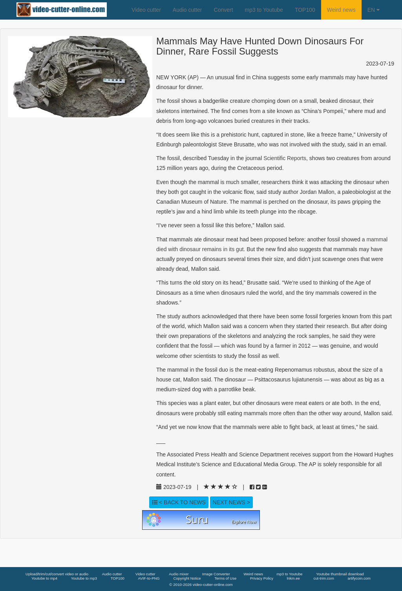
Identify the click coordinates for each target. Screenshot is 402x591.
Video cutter (146, 10)
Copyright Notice (187, 578)
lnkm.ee (293, 578)
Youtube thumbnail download (340, 574)
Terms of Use (225, 578)
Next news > (231, 502)
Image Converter (216, 574)
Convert (223, 10)
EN (373, 10)
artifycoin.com (359, 578)
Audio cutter (187, 10)
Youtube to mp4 (44, 578)
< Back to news (179, 502)
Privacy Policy (261, 578)
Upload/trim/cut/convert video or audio (57, 574)
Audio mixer (178, 574)
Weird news (341, 10)
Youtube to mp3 (84, 578)
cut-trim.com (324, 578)
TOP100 (305, 10)
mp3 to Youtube (264, 10)
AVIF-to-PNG (149, 578)
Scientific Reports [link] (284, 158)
